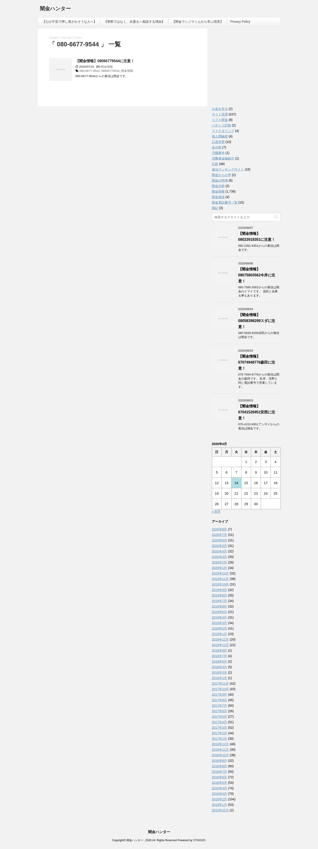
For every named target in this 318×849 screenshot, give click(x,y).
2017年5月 (219, 716)
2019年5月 (219, 612)
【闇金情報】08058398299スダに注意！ (256, 321)
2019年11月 (220, 579)
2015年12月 (220, 810)
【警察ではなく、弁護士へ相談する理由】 (134, 21)
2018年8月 (219, 650)
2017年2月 (219, 733)
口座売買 (218, 142)
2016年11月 (220, 749)
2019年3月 (219, 623)
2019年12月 (220, 573)
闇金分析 (218, 186)
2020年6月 (219, 540)
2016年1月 (219, 805)
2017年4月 (219, 722)
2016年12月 (220, 744)
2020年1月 (219, 568)
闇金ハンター (55, 9)
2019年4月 (219, 617)
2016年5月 (219, 783)
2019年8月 (219, 595)
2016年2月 (219, 799)
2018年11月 (220, 645)
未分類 (216, 147)
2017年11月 (220, 683)
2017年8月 (219, 700)
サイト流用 (220, 114)
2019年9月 (219, 590)
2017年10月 (220, 689)
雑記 (215, 208)
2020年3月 (219, 557)
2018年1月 (219, 678)
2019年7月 (219, 601)
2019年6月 (219, 606)
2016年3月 (219, 794)
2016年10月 (220, 755)
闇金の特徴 (220, 180)
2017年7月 (219, 705)
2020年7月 (219, 535)
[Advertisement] (246, 69)
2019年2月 (219, 628)
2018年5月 (219, 661)
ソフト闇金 (220, 120)
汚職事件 (218, 153)
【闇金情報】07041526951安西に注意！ (256, 412)
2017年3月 (219, 727)
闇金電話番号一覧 (225, 202)
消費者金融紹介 (223, 158)
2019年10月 (220, 584)
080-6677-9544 (89, 71)
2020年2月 (219, 562)
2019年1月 (219, 634)
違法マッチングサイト (228, 169)
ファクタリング (223, 131)
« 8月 (216, 511)
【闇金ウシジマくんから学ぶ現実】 (197, 21)
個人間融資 (220, 136)
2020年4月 (219, 551)
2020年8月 (219, 529)
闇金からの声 (221, 175)
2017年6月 (219, 711)
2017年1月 (219, 738)
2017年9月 (219, 694)
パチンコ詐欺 (221, 125)
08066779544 (110, 71)
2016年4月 (219, 788)
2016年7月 (219, 771)
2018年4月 (219, 667)
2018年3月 (219, 672)
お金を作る (220, 109)
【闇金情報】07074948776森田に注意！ (256, 362)
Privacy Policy (240, 21)
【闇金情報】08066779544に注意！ (105, 61)
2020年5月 (219, 546)
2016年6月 (219, 777)
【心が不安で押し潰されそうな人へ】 (69, 21)
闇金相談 (218, 197)
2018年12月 (220, 639)
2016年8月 (219, 766)
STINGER (199, 840)
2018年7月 (219, 656)
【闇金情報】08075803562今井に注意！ (256, 275)
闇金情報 (107, 66)
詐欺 (215, 164)
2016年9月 (219, 760)
